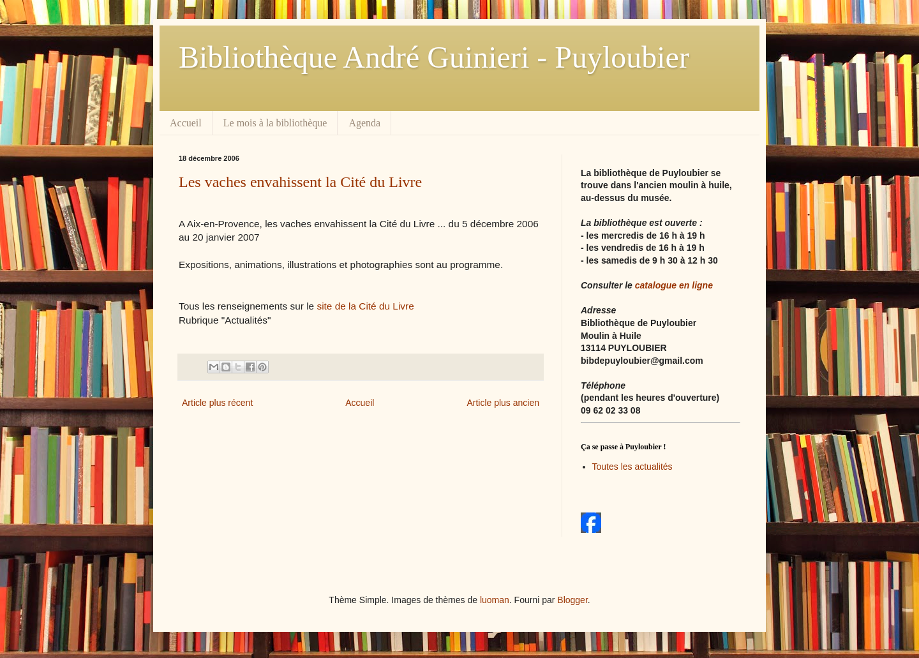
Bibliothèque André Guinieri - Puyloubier (434, 57)
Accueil (186, 122)
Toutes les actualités (632, 466)
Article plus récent (217, 403)
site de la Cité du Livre (365, 306)
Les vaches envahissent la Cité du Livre (300, 182)
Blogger (572, 600)
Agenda (364, 122)
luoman (494, 600)
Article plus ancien (503, 403)
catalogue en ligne (674, 285)
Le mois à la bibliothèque (275, 122)
